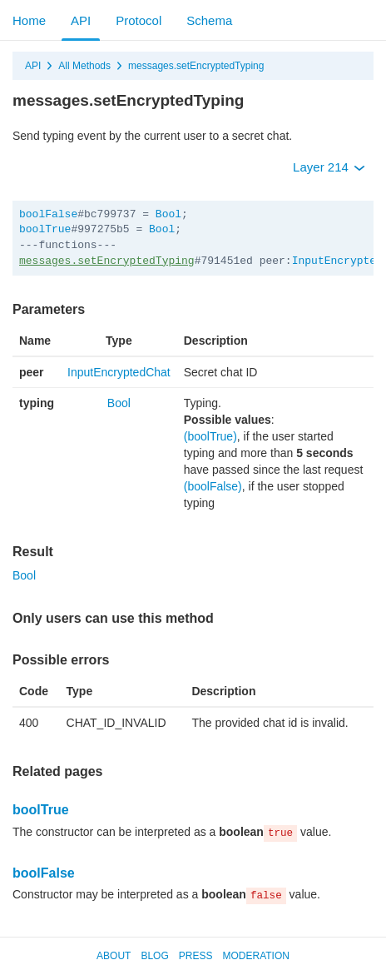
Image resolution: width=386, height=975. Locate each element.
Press (196, 956)
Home (29, 20)
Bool (168, 214)
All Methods (84, 66)
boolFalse (48, 214)
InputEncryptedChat (119, 372)
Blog (154, 956)
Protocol (138, 20)
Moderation (255, 956)
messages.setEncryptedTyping (196, 66)
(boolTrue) (210, 436)
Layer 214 (329, 167)
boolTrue (45, 229)
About (113, 956)
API (81, 20)
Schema (209, 20)
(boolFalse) (213, 486)
